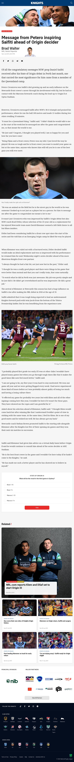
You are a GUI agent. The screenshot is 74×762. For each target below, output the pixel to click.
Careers (21, 757)
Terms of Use (5, 757)
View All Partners (37, 698)
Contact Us (31, 757)
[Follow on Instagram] (33, 706)
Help (26, 757)
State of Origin (7, 31)
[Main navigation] (3, 3)
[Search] (71, 3)
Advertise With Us (40, 757)
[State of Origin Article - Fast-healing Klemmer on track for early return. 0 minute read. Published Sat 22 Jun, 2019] (19, 647)
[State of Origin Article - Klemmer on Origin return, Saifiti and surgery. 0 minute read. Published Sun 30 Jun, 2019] (55, 615)
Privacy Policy (13, 757)
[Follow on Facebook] (25, 706)
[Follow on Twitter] (29, 706)
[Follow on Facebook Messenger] (37, 706)
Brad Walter (11, 48)
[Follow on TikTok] (20, 706)
